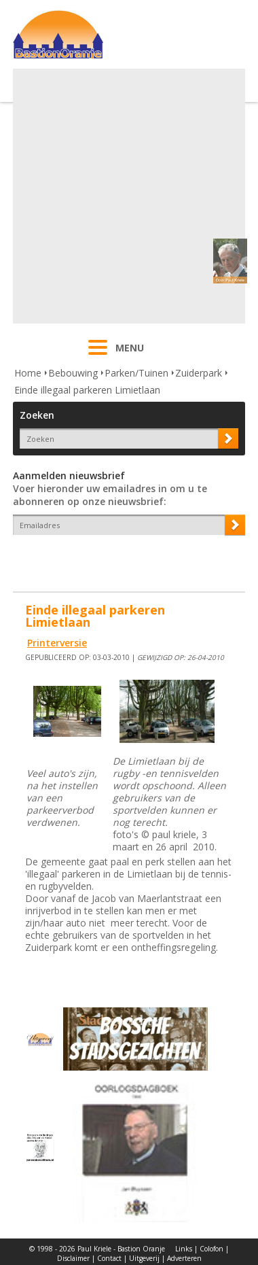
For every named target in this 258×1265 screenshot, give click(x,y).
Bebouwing (73, 372)
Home (27, 372)
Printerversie (57, 642)
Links (183, 1248)
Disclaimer (73, 1258)
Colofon (211, 1248)
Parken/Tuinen (136, 372)
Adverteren (184, 1258)
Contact (109, 1258)
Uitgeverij (144, 1258)
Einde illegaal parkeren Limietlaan (87, 389)
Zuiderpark (198, 372)
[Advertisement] (127, 196)
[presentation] (92, 558)
